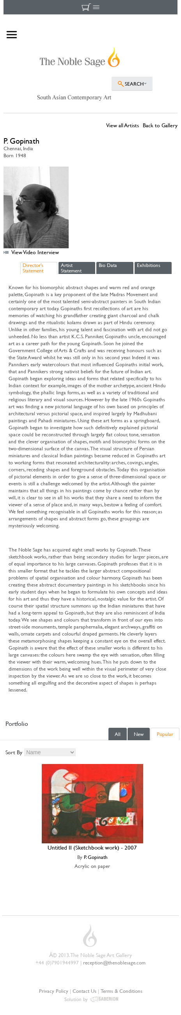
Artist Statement (71, 267)
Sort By (13, 752)
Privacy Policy (53, 990)
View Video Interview (35, 252)
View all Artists (122, 125)
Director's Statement (33, 267)
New (139, 734)
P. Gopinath (96, 856)
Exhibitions (148, 265)
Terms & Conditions (121, 990)
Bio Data (108, 265)
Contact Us (84, 990)
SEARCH (134, 83)
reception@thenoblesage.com (114, 962)
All (118, 734)
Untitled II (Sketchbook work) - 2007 (92, 847)
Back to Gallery (160, 125)
